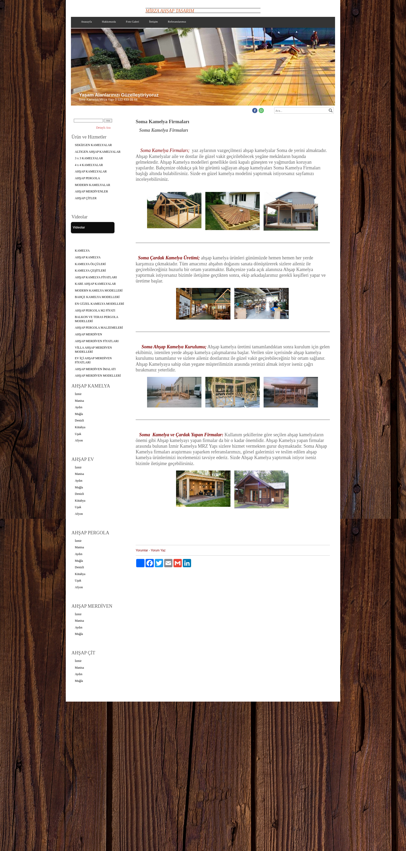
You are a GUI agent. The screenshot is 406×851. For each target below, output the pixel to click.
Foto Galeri (132, 21)
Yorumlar (142, 550)
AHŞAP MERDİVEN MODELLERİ (98, 375)
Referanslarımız (177, 21)
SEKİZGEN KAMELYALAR (93, 145)
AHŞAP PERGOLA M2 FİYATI (95, 310)
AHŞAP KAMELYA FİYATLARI (96, 277)
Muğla (79, 414)
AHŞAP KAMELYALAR (91, 171)
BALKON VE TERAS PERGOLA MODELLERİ (96, 319)
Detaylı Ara (103, 127)
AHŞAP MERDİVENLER (91, 191)
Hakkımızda (109, 21)
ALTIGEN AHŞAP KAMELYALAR (98, 152)
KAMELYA (82, 250)
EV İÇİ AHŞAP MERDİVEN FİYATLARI (93, 360)
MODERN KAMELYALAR (92, 185)
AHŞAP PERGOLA (87, 178)
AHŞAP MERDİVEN (88, 334)
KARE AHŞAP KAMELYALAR (95, 284)
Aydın (78, 407)
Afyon (79, 440)
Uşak (78, 434)
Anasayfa (86, 21)
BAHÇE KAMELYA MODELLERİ (97, 297)
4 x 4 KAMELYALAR (89, 165)
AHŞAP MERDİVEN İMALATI (95, 369)
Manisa (79, 401)
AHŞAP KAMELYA (87, 257)
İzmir (78, 394)
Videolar (79, 227)
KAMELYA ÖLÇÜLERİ (90, 264)
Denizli (79, 420)
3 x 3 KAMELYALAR (89, 158)
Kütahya (80, 427)
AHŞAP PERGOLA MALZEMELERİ (99, 327)
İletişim (153, 21)
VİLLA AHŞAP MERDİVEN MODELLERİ (93, 350)
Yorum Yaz (158, 550)
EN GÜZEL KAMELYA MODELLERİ (99, 304)
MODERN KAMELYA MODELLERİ (98, 290)
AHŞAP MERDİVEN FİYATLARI (97, 341)
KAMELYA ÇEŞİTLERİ (90, 270)
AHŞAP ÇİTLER (86, 198)
